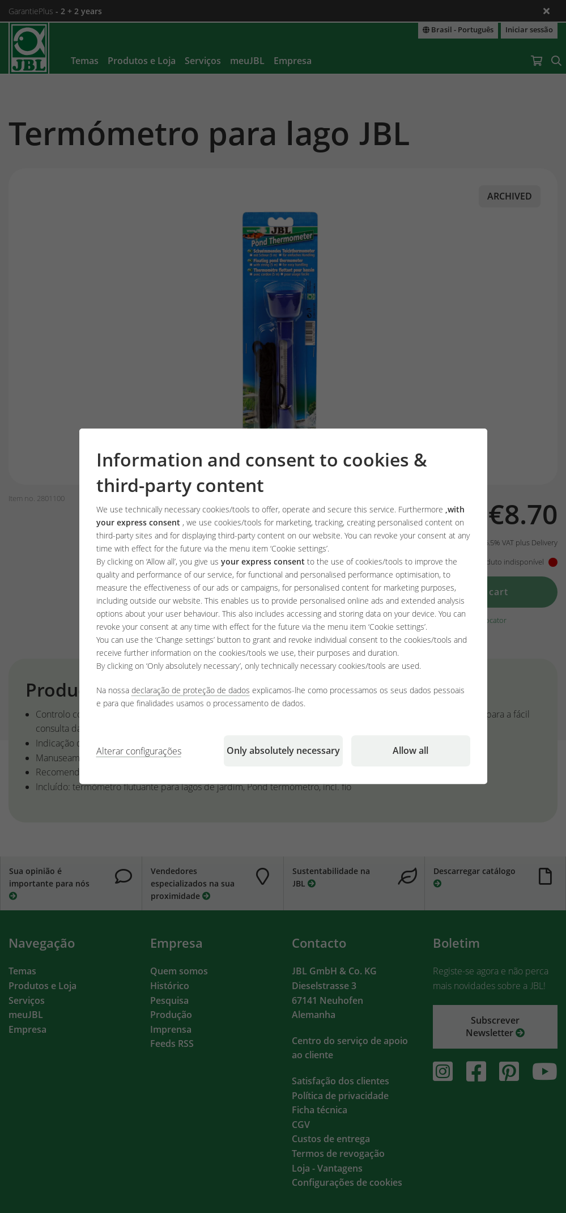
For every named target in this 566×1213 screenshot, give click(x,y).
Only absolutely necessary (283, 751)
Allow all (410, 751)
